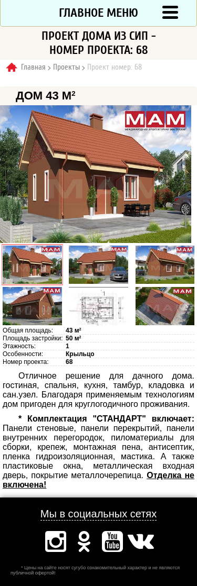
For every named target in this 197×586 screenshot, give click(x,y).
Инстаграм (55, 541)
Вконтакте (141, 541)
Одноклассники (84, 541)
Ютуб (112, 541)
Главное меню (98, 13)
